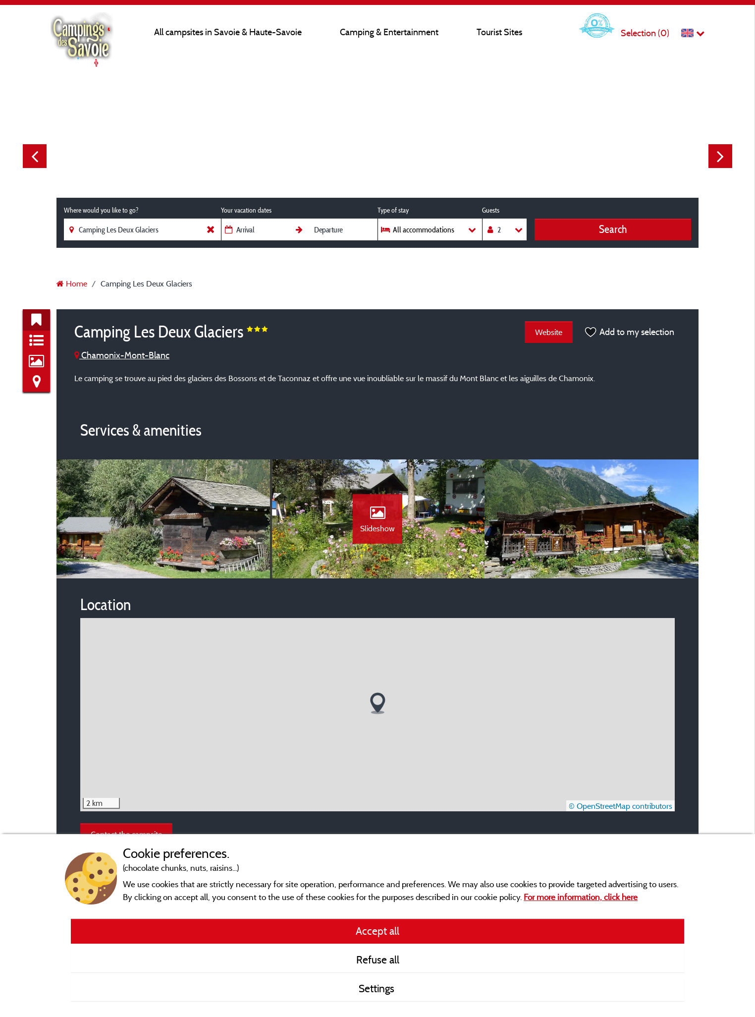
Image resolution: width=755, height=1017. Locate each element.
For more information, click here (581, 897)
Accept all (377, 930)
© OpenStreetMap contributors (620, 806)
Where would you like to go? (101, 210)
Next (720, 156)
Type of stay (393, 210)
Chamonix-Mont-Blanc (121, 355)
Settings (378, 988)
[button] (378, 703)
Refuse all (377, 959)
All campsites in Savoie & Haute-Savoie (228, 32)
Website (548, 332)
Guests (490, 210)
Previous (35, 156)
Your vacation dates (246, 210)
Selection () (645, 33)
